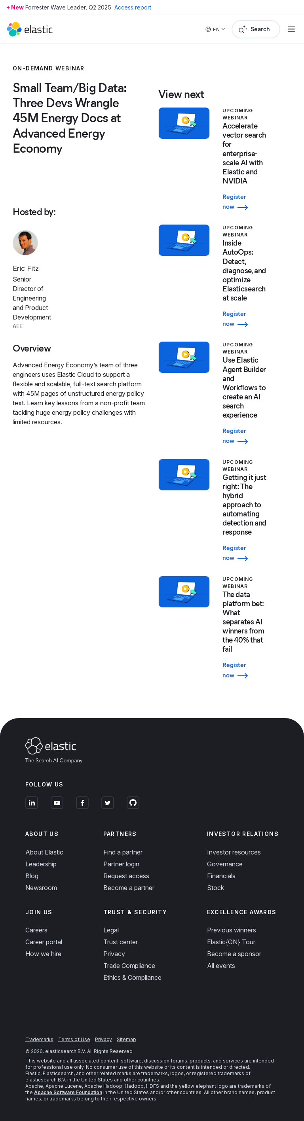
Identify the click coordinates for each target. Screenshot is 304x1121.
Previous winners (231, 930)
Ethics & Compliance (132, 977)
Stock (215, 888)
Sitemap (126, 1039)
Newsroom (41, 888)
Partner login (121, 864)
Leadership (41, 864)
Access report (132, 7)
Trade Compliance (129, 966)
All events (221, 966)
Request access (126, 876)
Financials (221, 876)
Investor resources (234, 852)
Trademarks (39, 1039)
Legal (111, 930)
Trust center (120, 942)
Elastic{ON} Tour (231, 942)
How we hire (43, 954)
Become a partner (128, 888)
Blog (31, 876)
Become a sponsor (234, 954)
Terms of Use (74, 1039)
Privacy (114, 954)
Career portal (43, 942)
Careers (36, 930)
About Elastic (44, 852)
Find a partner (122, 852)
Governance (225, 864)
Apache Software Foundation (68, 1092)
